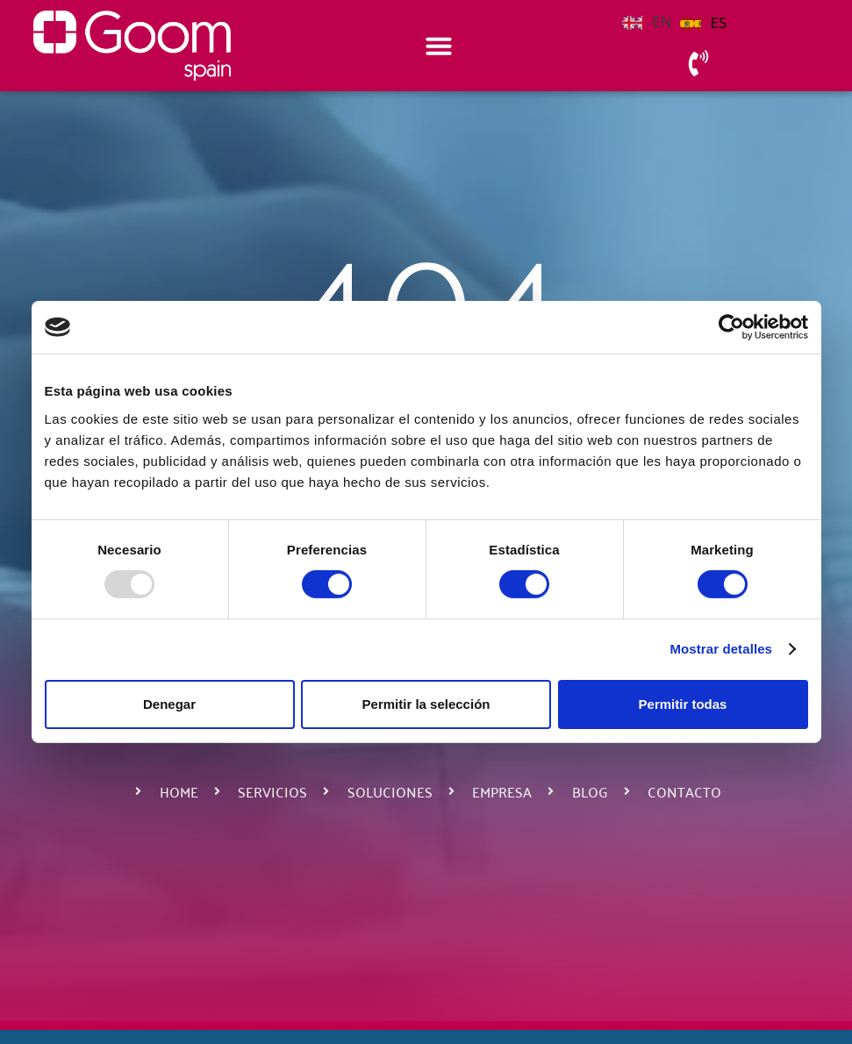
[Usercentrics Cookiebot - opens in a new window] (731, 327)
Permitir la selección (426, 704)
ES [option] (718, 22)
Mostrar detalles (720, 648)
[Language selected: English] (678, 20)
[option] (703, 23)
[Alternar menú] (439, 46)
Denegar (169, 704)
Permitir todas (683, 704)
